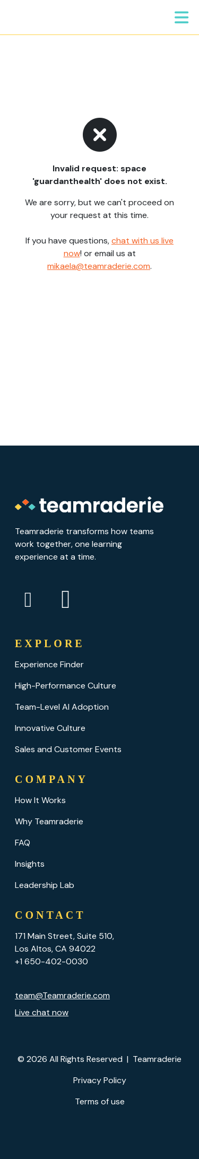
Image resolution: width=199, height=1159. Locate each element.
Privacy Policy (99, 1080)
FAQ (22, 842)
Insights (30, 863)
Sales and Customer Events (68, 749)
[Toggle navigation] (182, 17)
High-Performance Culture (65, 685)
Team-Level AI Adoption (62, 706)
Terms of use (100, 1101)
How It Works (40, 800)
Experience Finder (49, 664)
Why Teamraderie (49, 821)
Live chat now (41, 1012)
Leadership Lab (44, 885)
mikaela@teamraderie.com (98, 266)
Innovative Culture (50, 728)
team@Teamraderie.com (62, 995)
